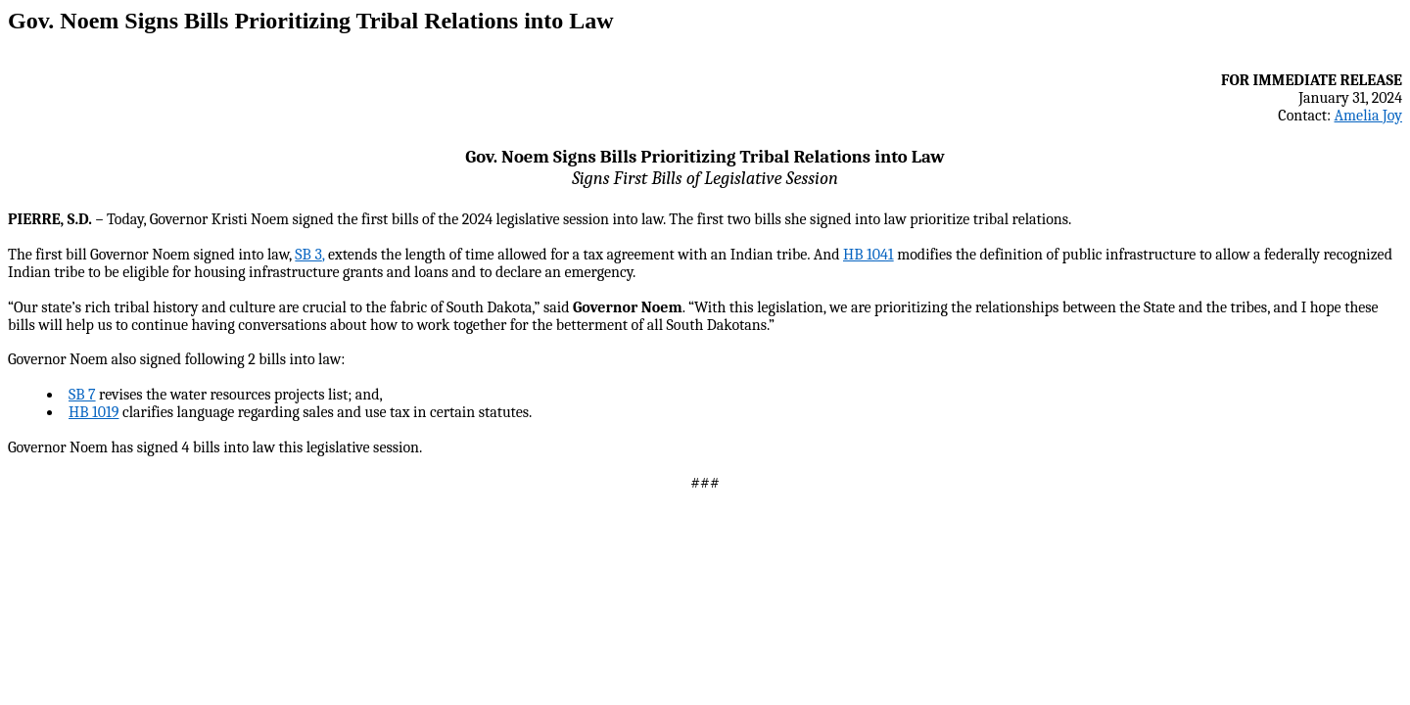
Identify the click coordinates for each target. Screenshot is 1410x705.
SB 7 (82, 394)
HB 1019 (93, 412)
